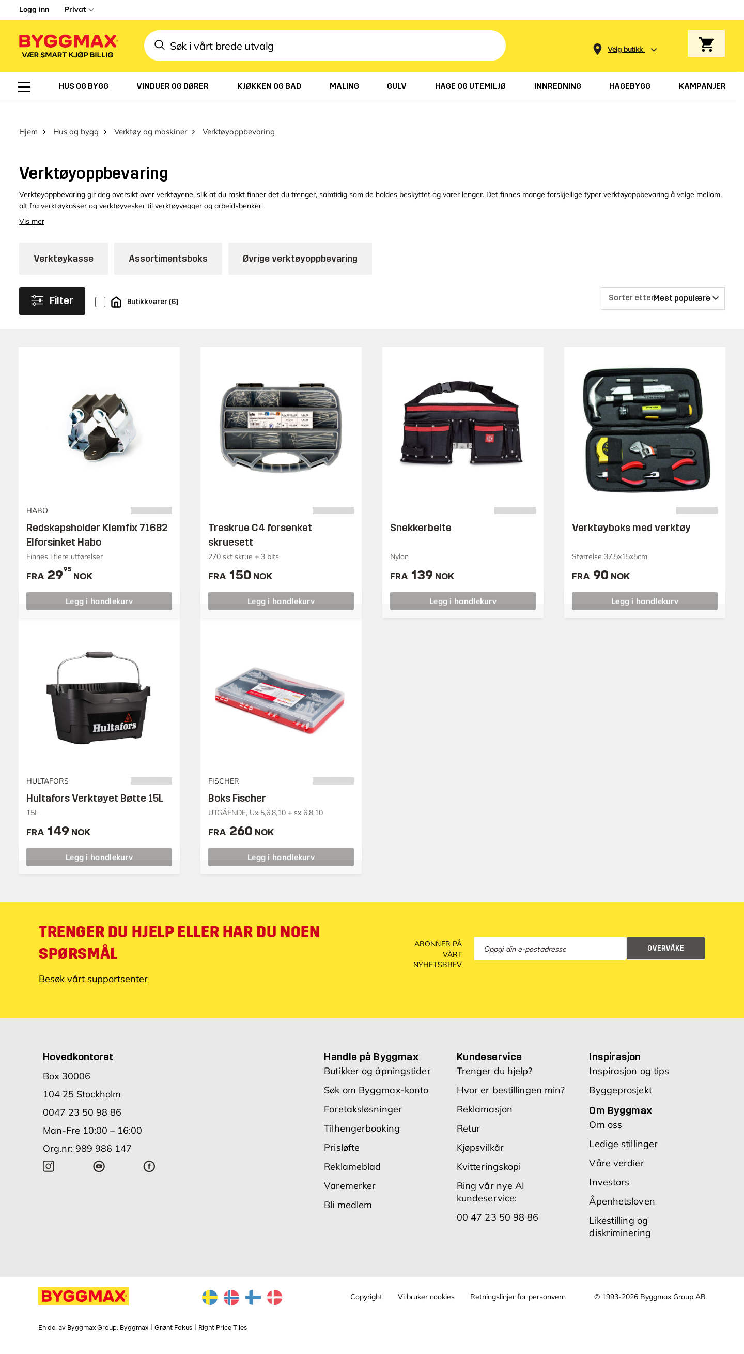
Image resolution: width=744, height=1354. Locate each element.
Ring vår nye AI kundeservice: (491, 1176)
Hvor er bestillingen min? (511, 1074)
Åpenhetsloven (622, 1185)
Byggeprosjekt (620, 1074)
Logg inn (34, 9)
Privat (75, 9)
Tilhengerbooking (362, 1112)
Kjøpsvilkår (480, 1131)
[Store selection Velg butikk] (625, 49)
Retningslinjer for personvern (518, 1280)
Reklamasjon (485, 1093)
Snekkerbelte (421, 511)
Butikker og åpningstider (377, 1055)
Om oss (605, 1109)
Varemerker (350, 1170)
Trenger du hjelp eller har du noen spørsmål (179, 927)
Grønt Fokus (173, 1311)
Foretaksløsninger (363, 1093)
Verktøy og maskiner (150, 115)
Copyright (366, 1280)
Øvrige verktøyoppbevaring (300, 242)
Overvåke (665, 931)
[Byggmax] (67, 46)
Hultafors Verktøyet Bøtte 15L (94, 782)
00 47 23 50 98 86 (498, 1201)
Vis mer (31, 204)
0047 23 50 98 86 (82, 1096)
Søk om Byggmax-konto (376, 1074)
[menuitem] (24, 87)
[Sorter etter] (663, 281)
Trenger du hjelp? (495, 1055)
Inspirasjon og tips (629, 1055)
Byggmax (134, 1311)
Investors (609, 1166)
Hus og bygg (76, 115)
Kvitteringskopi (489, 1150)
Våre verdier (616, 1147)
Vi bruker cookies (426, 1280)
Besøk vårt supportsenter (93, 963)
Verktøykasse (64, 242)
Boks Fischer (237, 782)
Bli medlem (348, 1189)
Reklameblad (352, 1150)
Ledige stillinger (623, 1128)
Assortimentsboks (168, 242)
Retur (469, 1112)
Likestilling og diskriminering (619, 1210)
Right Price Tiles (222, 1311)
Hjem (28, 115)
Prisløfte (342, 1131)
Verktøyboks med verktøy (631, 511)
